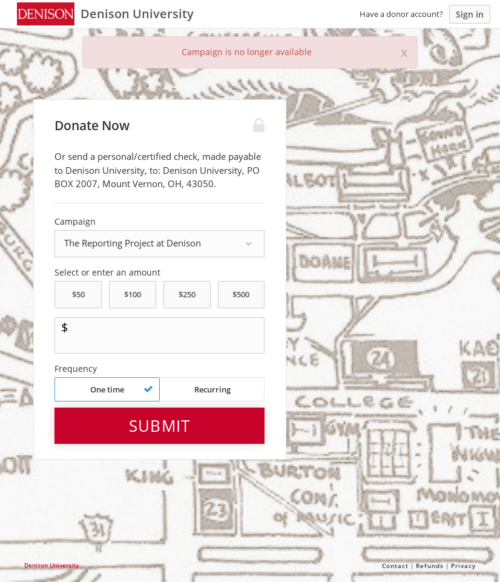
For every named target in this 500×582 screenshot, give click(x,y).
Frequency (75, 368)
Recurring (212, 389)
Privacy (463, 565)
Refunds (430, 565)
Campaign (75, 221)
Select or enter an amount (107, 272)
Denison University (51, 565)
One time (121, 389)
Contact (395, 565)
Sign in (470, 14)
